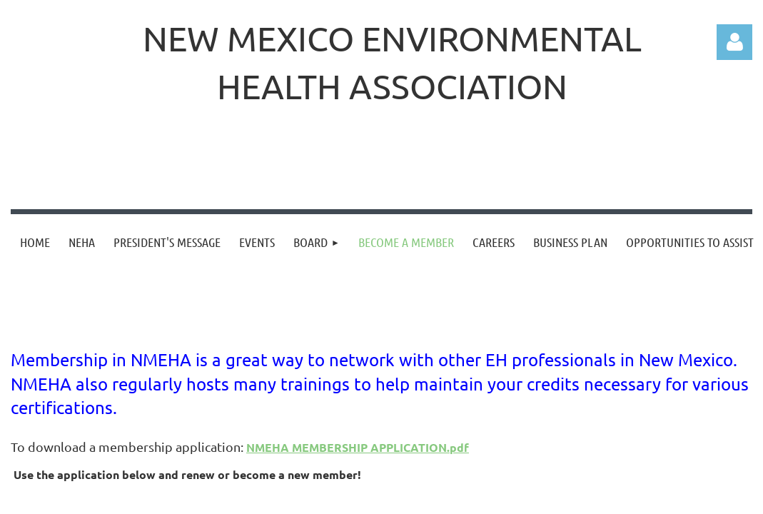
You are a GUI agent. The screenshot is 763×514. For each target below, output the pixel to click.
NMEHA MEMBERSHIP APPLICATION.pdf (357, 447)
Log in (734, 42)
